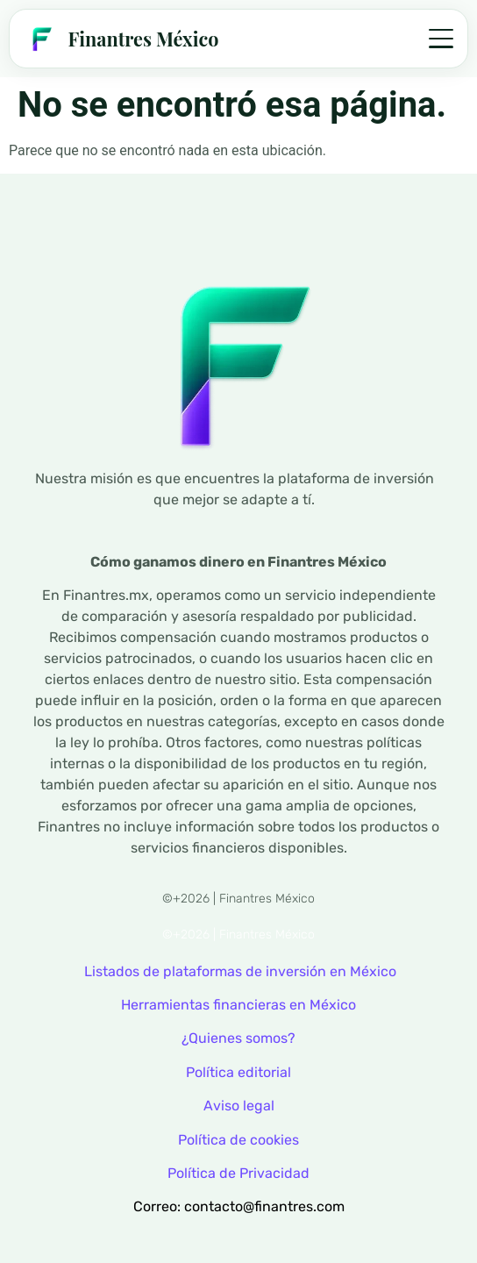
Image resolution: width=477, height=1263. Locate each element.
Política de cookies (238, 1139)
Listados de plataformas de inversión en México (240, 971)
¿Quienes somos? (238, 1038)
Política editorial (238, 1072)
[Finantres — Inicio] (121, 38)
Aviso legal (238, 1105)
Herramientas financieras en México (238, 1004)
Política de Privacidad (238, 1173)
